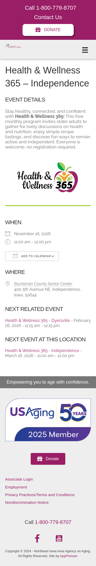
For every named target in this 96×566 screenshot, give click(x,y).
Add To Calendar (32, 256)
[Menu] (85, 50)
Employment (16, 487)
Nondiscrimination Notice (27, 502)
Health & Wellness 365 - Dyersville (37, 320)
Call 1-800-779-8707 (50, 8)
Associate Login (19, 479)
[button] (37, 539)
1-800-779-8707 (53, 522)
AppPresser (68, 556)
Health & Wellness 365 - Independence (42, 350)
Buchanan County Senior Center (43, 283)
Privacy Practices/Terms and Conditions (39, 495)
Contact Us (48, 17)
